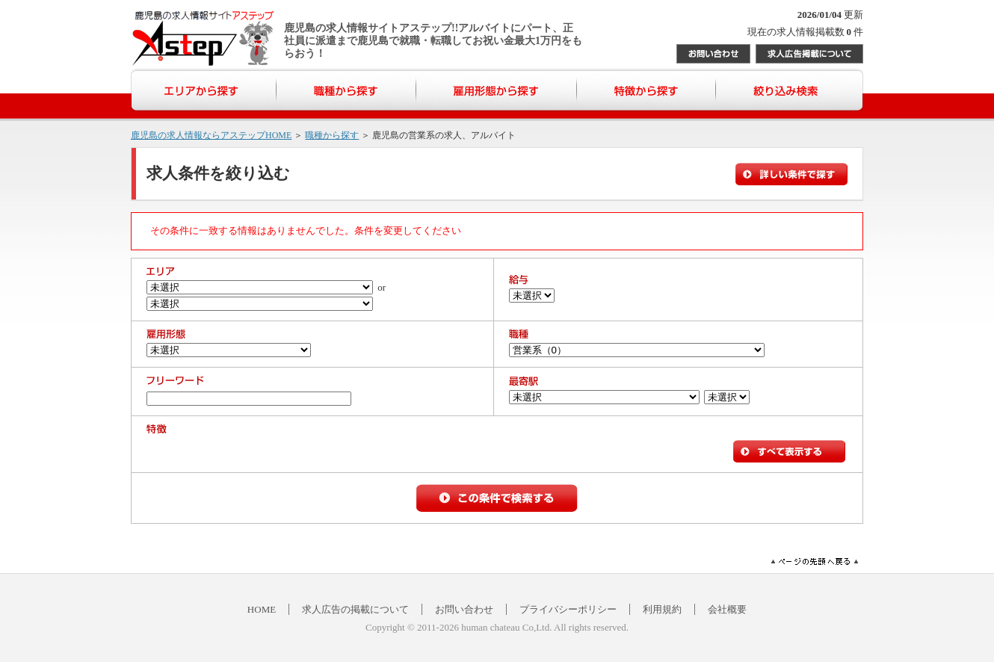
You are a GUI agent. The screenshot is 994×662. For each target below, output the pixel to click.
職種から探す (346, 90)
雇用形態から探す (496, 90)
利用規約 (662, 609)
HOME (261, 609)
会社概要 (727, 609)
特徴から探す (646, 90)
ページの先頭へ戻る (814, 561)
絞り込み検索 (789, 90)
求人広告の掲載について (355, 609)
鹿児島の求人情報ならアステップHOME (211, 135)
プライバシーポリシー (568, 609)
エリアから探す (204, 90)
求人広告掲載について (809, 54)
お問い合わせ (713, 54)
